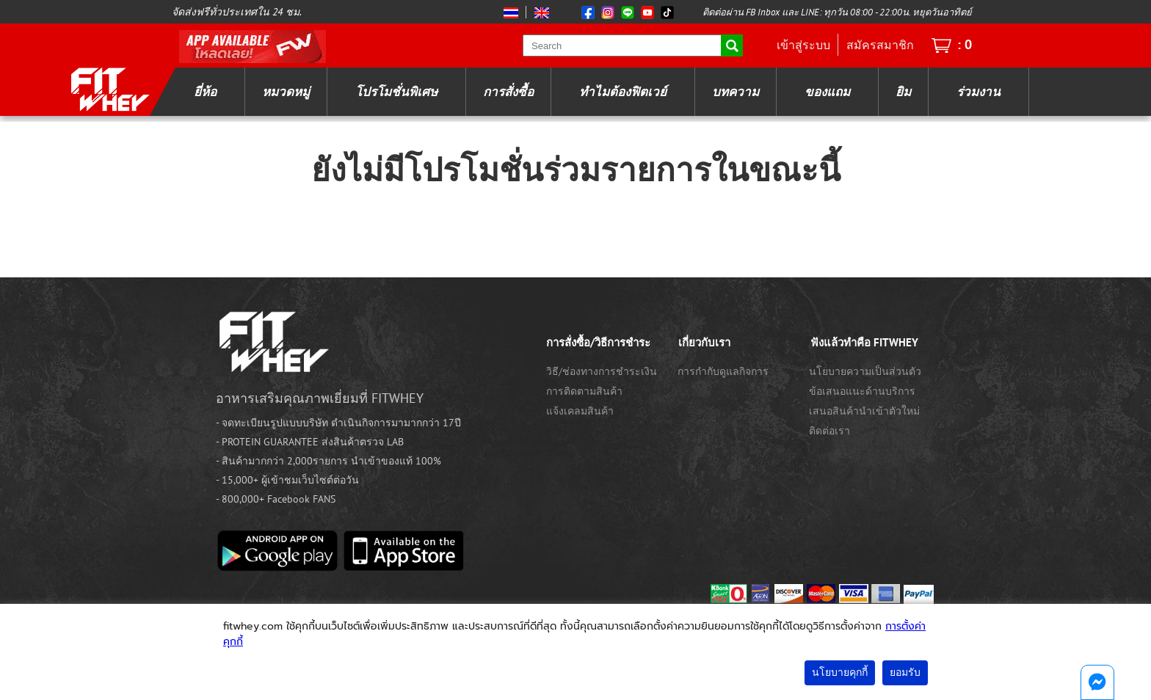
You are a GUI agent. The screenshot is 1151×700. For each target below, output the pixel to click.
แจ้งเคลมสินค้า (580, 411)
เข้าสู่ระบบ (803, 44)
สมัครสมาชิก (880, 44)
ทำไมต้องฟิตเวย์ (623, 92)
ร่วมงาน (978, 92)
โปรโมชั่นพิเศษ (396, 92)
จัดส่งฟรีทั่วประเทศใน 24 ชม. (237, 11)
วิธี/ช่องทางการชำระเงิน (601, 371)
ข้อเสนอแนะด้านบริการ (862, 391)
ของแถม (827, 92)
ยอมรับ (905, 672)
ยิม (903, 92)
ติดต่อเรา (829, 430)
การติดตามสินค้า (584, 391)
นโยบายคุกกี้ (840, 672)
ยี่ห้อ (205, 92)
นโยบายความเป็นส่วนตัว (865, 371)
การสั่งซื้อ (508, 92)
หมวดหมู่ (286, 92)
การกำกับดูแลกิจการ (723, 371)
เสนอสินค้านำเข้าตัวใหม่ (864, 411)
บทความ (735, 92)
